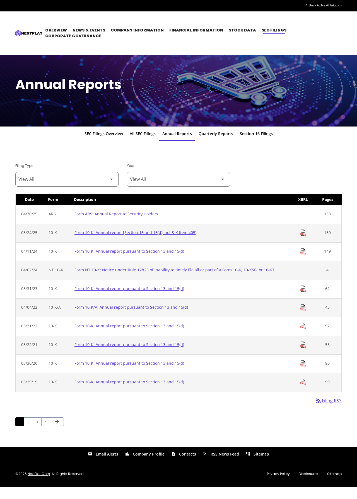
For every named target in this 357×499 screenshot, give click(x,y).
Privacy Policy (278, 486)
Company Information (137, 30)
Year (130, 177)
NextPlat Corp (39, 486)
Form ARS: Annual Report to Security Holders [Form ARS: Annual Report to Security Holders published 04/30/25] (116, 225)
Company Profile (145, 466)
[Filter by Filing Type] (67, 191)
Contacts (183, 466)
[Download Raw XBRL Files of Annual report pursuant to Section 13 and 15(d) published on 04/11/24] (303, 263)
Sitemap (257, 466)
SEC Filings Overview (104, 145)
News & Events (89, 30)
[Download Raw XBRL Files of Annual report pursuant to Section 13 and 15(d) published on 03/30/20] (303, 375)
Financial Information (196, 30)
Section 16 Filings (256, 145)
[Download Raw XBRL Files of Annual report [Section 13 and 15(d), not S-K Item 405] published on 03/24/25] (303, 245)
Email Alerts (103, 466)
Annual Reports (177, 145)
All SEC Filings (143, 145)
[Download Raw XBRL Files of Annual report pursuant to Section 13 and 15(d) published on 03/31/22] (303, 338)
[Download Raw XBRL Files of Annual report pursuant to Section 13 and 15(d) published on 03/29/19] (303, 394)
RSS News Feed (221, 466)
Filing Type (24, 177)
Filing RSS (328, 413)
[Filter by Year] (178, 191)
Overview (56, 30)
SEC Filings (274, 30)
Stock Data (242, 30)
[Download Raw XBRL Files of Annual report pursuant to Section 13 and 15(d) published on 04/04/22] (303, 319)
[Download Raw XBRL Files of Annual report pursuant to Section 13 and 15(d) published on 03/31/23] (303, 301)
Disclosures (308, 486)
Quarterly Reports (216, 145)
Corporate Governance (73, 36)
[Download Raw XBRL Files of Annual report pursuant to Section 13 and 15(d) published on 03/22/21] (303, 357)
